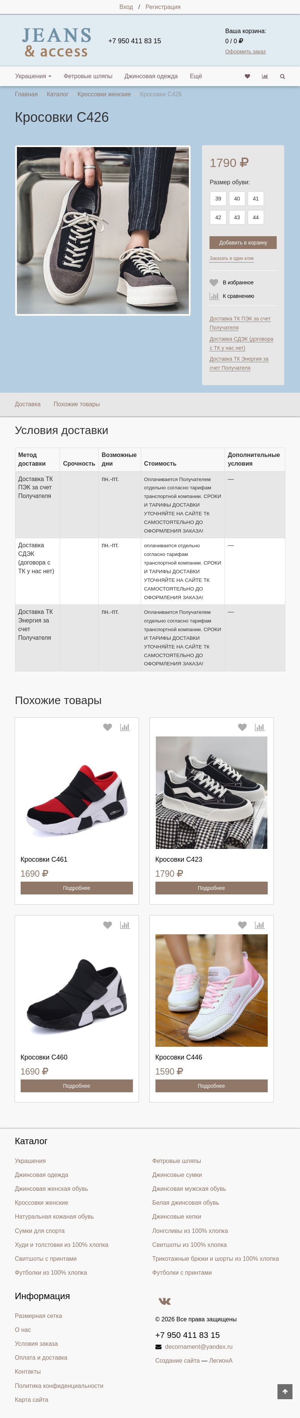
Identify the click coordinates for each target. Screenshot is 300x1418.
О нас (23, 1330)
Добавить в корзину (243, 243)
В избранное (238, 282)
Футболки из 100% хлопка (51, 1272)
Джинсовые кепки (176, 1216)
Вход (126, 7)
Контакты (28, 1371)
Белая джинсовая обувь (185, 1202)
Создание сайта (177, 1360)
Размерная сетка (38, 1316)
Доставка (28, 404)
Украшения (33, 76)
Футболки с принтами (182, 1272)
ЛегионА (221, 1360)
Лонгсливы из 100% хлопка (190, 1231)
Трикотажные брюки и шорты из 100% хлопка (215, 1259)
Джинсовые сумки (177, 1175)
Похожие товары (77, 404)
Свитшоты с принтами (46, 1259)
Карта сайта (31, 1400)
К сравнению (238, 296)
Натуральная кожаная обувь (54, 1216)
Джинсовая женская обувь (51, 1189)
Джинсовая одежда (151, 76)
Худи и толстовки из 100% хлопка (62, 1245)
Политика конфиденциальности (59, 1386)
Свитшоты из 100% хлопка (189, 1245)
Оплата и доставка (41, 1357)
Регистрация (163, 7)
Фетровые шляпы (87, 76)
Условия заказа (36, 1344)
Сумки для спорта (40, 1231)
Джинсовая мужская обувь (189, 1189)
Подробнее (76, 888)
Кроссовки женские (41, 1202)
